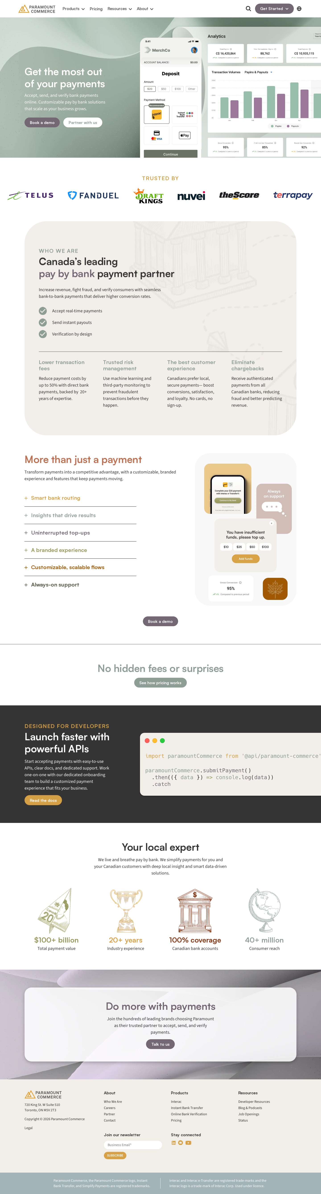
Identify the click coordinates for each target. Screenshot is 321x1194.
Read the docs (43, 822)
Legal (29, 1128)
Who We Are (113, 1101)
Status (243, 1120)
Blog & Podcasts (250, 1107)
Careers (109, 1107)
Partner (109, 1114)
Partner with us (83, 122)
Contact (109, 1120)
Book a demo (42, 122)
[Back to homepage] (36, 8)
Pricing (96, 8)
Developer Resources (254, 1101)
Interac (176, 1101)
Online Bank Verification (189, 1114)
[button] (73, 8)
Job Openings (248, 1114)
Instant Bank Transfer (187, 1107)
